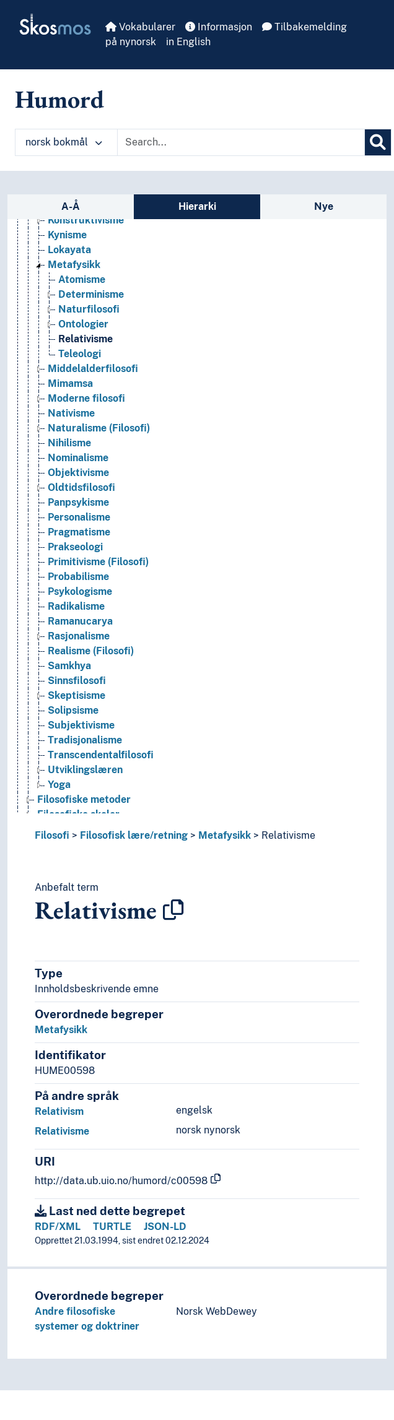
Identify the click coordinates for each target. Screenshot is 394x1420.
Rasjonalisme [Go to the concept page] (79, 636)
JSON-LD (165, 1226)
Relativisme (288, 835)
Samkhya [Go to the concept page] (69, 666)
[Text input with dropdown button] (241, 142)
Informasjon (218, 27)
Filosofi (52, 835)
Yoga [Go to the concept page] (59, 784)
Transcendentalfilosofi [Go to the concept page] (101, 755)
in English (188, 42)
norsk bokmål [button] (63, 142)
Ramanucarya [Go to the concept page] (80, 621)
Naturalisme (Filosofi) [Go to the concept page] (99, 428)
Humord (59, 99)
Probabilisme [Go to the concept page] (78, 576)
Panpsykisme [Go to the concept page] (78, 502)
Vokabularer (140, 27)
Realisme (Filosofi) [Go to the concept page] (91, 651)
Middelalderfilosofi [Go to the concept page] (93, 368)
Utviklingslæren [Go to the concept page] (85, 770)
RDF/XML (58, 1226)
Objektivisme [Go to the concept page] (78, 472)
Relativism (59, 1111)
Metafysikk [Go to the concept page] (74, 265)
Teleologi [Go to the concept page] (79, 354)
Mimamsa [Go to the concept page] (70, 383)
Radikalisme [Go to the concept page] (76, 606)
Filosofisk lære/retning (134, 835)
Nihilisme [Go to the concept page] (69, 443)
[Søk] (378, 142)
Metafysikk (224, 835)
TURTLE (112, 1226)
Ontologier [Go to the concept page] (83, 324)
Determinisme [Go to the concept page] (91, 294)
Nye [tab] (323, 206)
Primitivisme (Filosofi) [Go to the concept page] (98, 562)
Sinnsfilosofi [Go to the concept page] (77, 680)
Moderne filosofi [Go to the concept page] (86, 398)
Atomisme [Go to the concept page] (81, 279)
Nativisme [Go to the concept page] (71, 413)
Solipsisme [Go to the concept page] (73, 710)
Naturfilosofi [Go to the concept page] (89, 309)
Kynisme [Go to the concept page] (67, 235)
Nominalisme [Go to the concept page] (78, 458)
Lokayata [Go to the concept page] (69, 250)
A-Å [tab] (70, 206)
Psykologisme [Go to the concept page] (80, 591)
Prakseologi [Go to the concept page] (75, 547)
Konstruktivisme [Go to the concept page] (86, 220)
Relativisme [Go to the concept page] (85, 339)
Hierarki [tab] (197, 206)
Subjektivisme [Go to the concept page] (81, 725)
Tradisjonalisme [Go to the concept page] (85, 740)
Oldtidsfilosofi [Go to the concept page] (81, 487)
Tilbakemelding (304, 27)
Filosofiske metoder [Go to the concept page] (84, 799)
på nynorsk (130, 42)
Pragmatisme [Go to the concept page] (79, 532)
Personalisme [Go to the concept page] (79, 517)
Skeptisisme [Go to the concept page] (76, 695)
